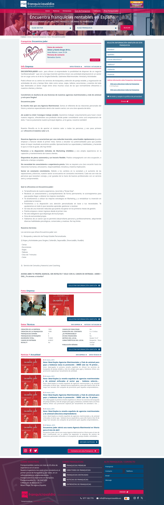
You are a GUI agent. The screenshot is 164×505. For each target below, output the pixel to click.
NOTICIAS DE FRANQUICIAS (75, 479)
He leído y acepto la (125, 96)
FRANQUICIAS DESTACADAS (75, 475)
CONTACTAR (95, 60)
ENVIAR (124, 492)
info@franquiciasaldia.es (109, 498)
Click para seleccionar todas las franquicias (124, 84)
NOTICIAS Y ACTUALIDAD (92, 66)
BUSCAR (127, 28)
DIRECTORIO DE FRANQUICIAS (77, 470)
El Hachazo (114, 86)
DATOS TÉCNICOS (76, 66)
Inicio (29, 37)
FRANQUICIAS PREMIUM (74, 465)
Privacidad (50, 501)
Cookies (43, 501)
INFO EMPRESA (76, 324)
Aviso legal (37, 501)
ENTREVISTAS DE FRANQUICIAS (77, 484)
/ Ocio (49, 37)
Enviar (124, 101)
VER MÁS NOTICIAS (88, 442)
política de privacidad (133, 96)
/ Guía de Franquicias (39, 37)
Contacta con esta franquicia (83, 451)
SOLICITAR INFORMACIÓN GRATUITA (84, 285)
